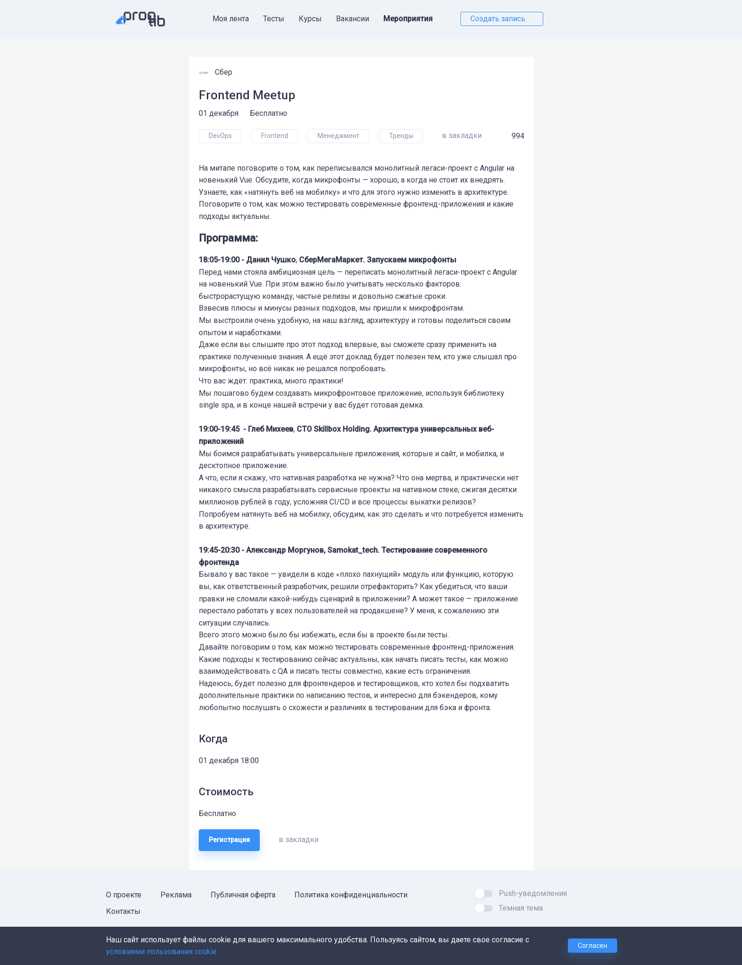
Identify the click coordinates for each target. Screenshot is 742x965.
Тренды (401, 135)
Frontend (274, 135)
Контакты (123, 911)
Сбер (224, 72)
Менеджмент (339, 135)
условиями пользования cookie (161, 951)
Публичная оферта (243, 894)
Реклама (176, 894)
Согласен (592, 945)
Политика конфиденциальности (350, 894)
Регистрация (229, 839)
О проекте (123, 894)
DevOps (220, 135)
